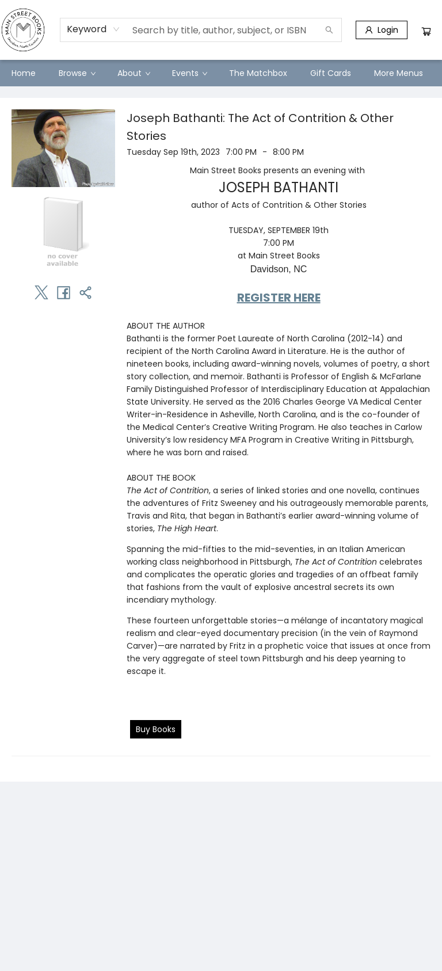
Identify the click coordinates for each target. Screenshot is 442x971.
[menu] (221, 73)
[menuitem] (23, 73)
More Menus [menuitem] (398, 73)
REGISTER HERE (279, 298)
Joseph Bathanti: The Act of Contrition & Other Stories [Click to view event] (260, 127)
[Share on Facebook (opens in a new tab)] (63, 292)
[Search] (329, 29)
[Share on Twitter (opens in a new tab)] (41, 292)
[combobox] (93, 29)
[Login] (381, 30)
